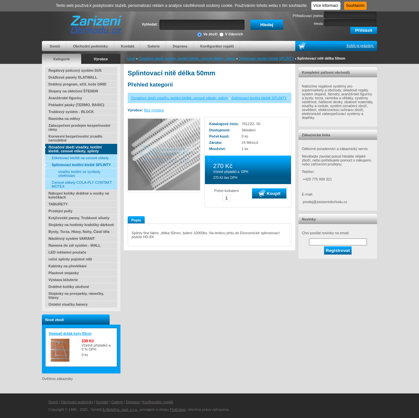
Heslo (318, 24)
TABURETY (58, 204)
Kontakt (128, 46)
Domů (55, 46)
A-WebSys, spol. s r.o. (120, 409)
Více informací (325, 5)
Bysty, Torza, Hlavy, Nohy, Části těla (78, 232)
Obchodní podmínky (90, 46)
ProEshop (178, 409)
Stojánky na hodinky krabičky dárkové (81, 225)
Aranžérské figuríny (65, 98)
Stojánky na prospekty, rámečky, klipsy (76, 295)
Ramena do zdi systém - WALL (74, 245)
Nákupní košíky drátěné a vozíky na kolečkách (78, 195)
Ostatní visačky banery (68, 304)
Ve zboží (207, 34)
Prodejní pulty (60, 211)
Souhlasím (355, 5)
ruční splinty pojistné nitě (70, 259)
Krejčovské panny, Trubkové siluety (78, 218)
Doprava (180, 46)
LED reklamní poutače (67, 252)
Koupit (269, 193)
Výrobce (101, 59)
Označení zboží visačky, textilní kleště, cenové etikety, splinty (187, 58)
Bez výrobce (154, 110)
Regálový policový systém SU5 (74, 70)
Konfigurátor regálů (217, 46)
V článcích (231, 34)
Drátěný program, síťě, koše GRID (77, 84)
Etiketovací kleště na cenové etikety (80, 158)
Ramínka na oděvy (64, 119)
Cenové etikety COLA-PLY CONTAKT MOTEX (82, 184)
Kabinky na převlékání (67, 266)
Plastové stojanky (63, 273)
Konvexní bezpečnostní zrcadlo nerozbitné (75, 138)
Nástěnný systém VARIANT (71, 238)
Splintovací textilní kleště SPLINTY (266, 58)
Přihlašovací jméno (308, 16)
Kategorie (61, 59)
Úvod (131, 58)
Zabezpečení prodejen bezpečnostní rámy (79, 127)
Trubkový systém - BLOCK (71, 112)
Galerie (153, 46)
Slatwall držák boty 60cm (70, 333)
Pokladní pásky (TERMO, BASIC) (76, 105)
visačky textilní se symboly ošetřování (79, 174)
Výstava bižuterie (63, 280)
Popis (136, 220)
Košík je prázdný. (360, 46)
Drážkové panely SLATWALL (72, 77)
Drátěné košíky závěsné (68, 287)
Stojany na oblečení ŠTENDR (73, 91)
